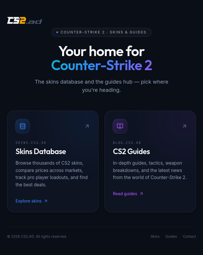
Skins (155, 237)
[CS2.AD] (24, 21)
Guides (171, 237)
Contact (189, 237)
